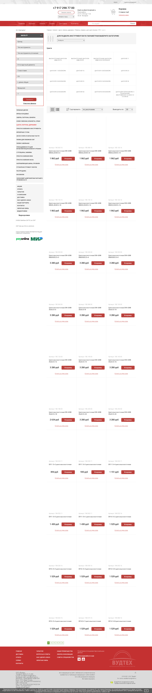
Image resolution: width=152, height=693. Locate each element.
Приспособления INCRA (25, 160)
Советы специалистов (65, 657)
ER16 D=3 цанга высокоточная (60, 569)
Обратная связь (23, 208)
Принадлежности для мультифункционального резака (28, 147)
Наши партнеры (23, 203)
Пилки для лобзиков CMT (25, 139)
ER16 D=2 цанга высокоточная (119, 517)
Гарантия (20, 192)
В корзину (68, 159)
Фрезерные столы (22, 132)
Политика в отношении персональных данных (91, 651)
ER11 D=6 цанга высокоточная (90, 517)
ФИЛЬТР (24, 35)
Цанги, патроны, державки (26, 125)
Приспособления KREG (24, 156)
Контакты (74, 24)
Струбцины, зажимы (24, 152)
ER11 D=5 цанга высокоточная (60, 517)
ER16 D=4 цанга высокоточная (90, 569)
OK (146, 691)
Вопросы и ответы (43, 654)
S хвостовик (22, 71)
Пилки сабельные (22, 143)
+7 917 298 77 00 (63, 8)
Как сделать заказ (24, 200)
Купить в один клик (61, 164)
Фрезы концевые (22, 114)
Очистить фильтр (29, 103)
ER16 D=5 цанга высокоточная (119, 569)
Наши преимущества (65, 651)
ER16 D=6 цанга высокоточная (60, 621)
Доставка (63, 24)
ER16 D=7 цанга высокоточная (90, 621)
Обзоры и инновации (65, 654)
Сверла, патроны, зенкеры (25, 117)
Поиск (132, 23)
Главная (22, 24)
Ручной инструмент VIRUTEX (26, 167)
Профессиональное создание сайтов (124, 683)
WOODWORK (20, 174)
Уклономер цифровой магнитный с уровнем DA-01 (29, 179)
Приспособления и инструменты (28, 128)
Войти (114, 2)
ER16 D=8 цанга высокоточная (119, 621)
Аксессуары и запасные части (27, 136)
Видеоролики (22, 211)
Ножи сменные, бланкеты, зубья (28, 121)
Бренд (20, 42)
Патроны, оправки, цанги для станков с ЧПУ (88, 30)
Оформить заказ (124, 15)
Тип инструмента (24, 47)
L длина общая (23, 82)
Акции (19, 186)
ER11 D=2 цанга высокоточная (60, 464)
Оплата (42, 24)
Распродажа (21, 171)
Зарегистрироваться (128, 2)
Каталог (32, 24)
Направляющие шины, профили (28, 163)
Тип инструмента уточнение (28, 53)
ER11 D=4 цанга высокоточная (119, 464)
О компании (21, 194)
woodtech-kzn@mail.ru (88, 10)
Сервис (52, 24)
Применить (29, 99)
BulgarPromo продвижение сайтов (124, 682)
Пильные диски (22, 110)
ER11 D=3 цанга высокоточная (90, 464)
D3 (19, 76)
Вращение (21, 88)
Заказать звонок (66, 12)
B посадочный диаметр (26, 65)
